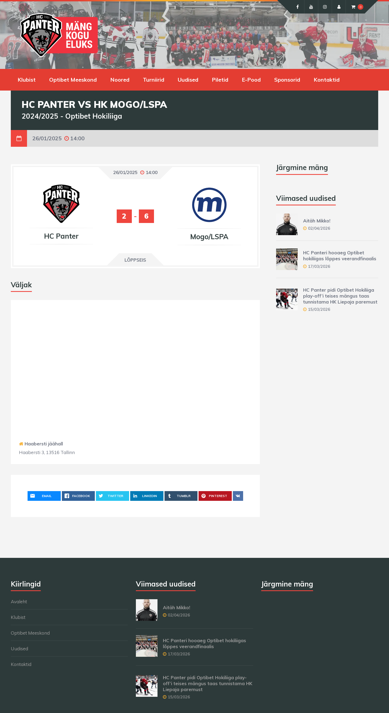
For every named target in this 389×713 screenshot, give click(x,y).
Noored (119, 79)
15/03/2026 (319, 309)
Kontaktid (327, 79)
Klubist (27, 79)
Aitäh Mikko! (316, 221)
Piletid (220, 79)
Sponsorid (287, 79)
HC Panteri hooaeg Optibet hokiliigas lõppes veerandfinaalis (339, 255)
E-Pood (251, 79)
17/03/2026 (319, 266)
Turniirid (153, 79)
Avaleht (19, 601)
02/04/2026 (319, 228)
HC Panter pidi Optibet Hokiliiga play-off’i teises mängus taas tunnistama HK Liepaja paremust (340, 296)
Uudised (188, 79)
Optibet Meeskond (73, 79)
